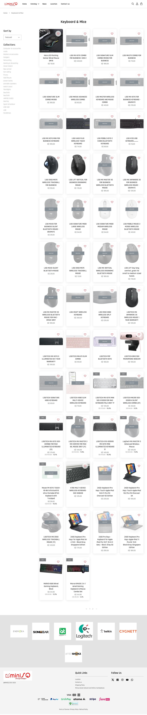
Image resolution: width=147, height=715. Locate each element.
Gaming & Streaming (10, 64)
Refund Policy (83, 710)
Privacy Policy (74, 710)
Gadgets (6, 58)
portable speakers (10, 84)
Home (24, 4)
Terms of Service (64, 710)
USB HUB (6, 108)
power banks (8, 82)
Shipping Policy (80, 686)
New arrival (7, 70)
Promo (5, 76)
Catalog (35, 4)
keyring (6, 102)
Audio (5, 52)
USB (4, 111)
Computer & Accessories (12, 49)
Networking (7, 61)
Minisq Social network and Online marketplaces (90, 689)
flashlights (7, 90)
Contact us (65, 4)
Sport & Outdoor (9, 105)
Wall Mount (7, 79)
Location (53, 4)
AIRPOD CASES (8, 99)
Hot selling (7, 73)
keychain (6, 93)
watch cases (7, 87)
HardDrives (7, 114)
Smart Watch (8, 67)
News (44, 4)
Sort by (7, 31)
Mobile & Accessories (10, 55)
